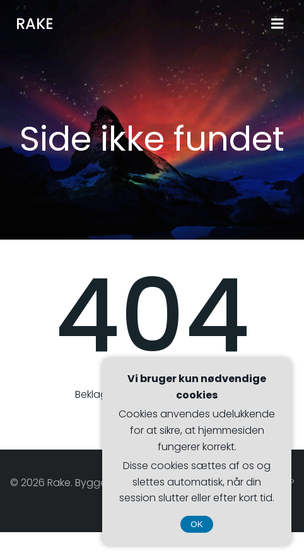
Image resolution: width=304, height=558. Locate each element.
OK (196, 524)
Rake (35, 23)
